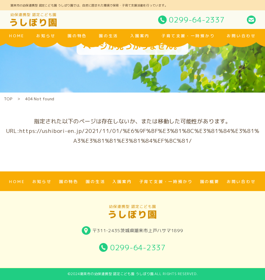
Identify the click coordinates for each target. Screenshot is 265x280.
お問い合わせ (241, 36)
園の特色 (77, 36)
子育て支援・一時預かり (188, 36)
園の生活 (108, 36)
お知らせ (46, 36)
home (16, 36)
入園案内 (140, 36)
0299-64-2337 (197, 19)
